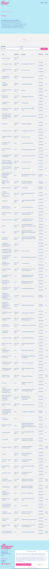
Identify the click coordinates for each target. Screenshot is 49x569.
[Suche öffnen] (42, 2)
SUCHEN (44, 48)
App (2, 555)
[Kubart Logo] (7, 548)
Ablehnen (40, 564)
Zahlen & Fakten (4, 551)
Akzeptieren (23, 564)
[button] (46, 551)
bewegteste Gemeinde (6, 553)
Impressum (34, 567)
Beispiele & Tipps (4, 552)
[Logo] (5, 3)
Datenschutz (30, 567)
